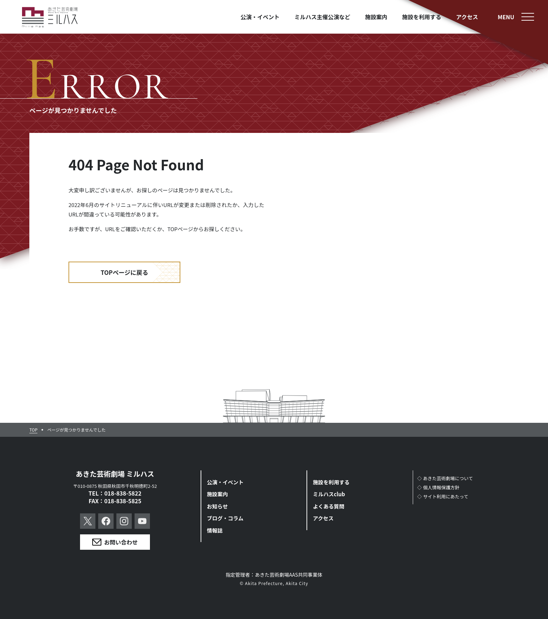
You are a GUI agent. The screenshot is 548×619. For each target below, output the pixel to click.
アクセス (323, 518)
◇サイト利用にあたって (442, 496)
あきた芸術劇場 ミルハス (115, 474)
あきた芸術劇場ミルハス (50, 17)
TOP (33, 430)
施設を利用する (331, 482)
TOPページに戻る (124, 272)
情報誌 (215, 530)
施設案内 (217, 494)
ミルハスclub (329, 494)
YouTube (142, 521)
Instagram (124, 521)
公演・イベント (225, 482)
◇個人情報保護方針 (438, 487)
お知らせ (217, 506)
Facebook (106, 521)
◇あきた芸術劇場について (445, 478)
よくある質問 (328, 506)
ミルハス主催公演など (322, 17)
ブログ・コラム (225, 518)
